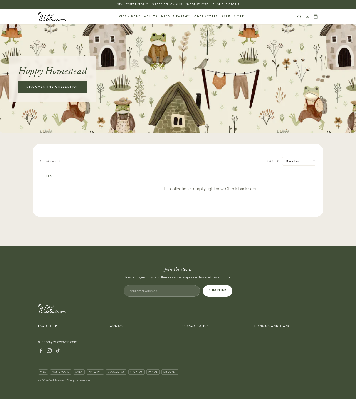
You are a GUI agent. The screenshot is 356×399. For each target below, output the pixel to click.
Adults (151, 16)
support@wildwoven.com (57, 342)
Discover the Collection (52, 87)
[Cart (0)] (315, 16)
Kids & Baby (129, 16)
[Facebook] (40, 350)
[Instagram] (49, 350)
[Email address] (162, 291)
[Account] (307, 16)
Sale (226, 16)
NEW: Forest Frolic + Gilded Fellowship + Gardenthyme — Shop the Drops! (178, 4)
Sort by (273, 161)
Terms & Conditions (271, 326)
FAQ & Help (47, 326)
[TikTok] (57, 350)
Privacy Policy (195, 326)
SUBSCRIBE (217, 290)
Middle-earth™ (176, 16)
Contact (118, 326)
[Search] (299, 16)
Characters (206, 16)
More (239, 16)
